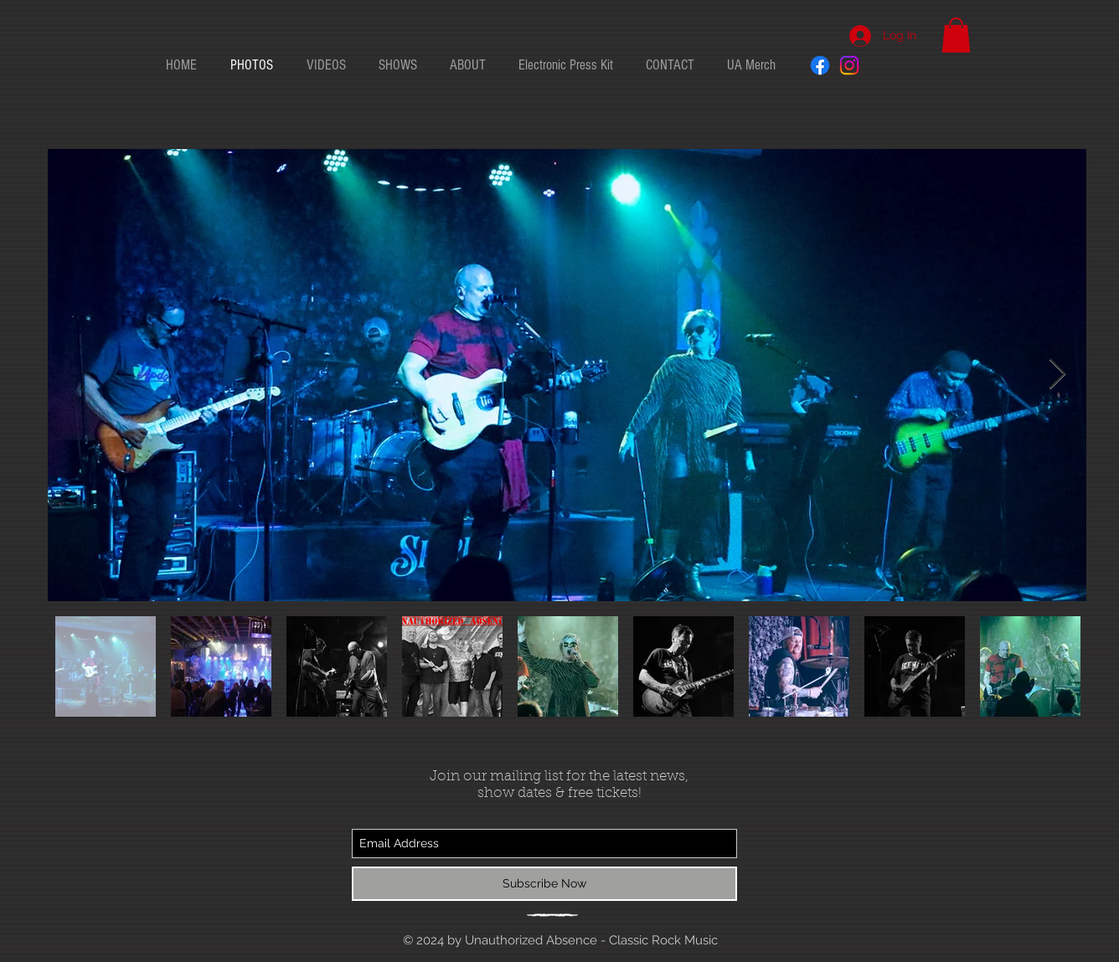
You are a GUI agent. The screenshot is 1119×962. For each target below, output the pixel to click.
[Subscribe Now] (544, 884)
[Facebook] (820, 65)
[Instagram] (849, 65)
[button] (956, 35)
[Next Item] (1057, 374)
